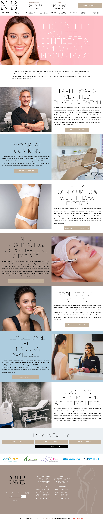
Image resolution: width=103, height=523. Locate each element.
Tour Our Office (84, 442)
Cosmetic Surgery (84, 13)
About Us (8, 12)
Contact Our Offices (25, 171)
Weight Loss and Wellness (30, 13)
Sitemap (42, 518)
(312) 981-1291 (35, 4)
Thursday (38, 492)
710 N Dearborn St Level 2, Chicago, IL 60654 (34, 7)
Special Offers (17, 13)
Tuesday (37, 489)
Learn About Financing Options (25, 377)
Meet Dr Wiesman (18, 442)
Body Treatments (63, 13)
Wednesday (38, 491)
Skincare (53, 12)
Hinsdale (59, 2)
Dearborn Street (34, 2)
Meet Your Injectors (96, 13)
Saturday (38, 495)
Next (23, 496)
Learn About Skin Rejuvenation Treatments (25, 281)
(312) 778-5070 (59, 4)
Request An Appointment (51, 446)
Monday (37, 488)
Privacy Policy (49, 518)
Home (2, 12)
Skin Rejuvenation (43, 13)
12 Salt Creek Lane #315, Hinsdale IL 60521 (62, 482)
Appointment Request (90, 5)
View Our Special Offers (77, 324)
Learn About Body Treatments (77, 228)
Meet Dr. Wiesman (77, 129)
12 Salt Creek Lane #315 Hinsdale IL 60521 (59, 7)
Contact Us (73, 12)
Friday (37, 494)
